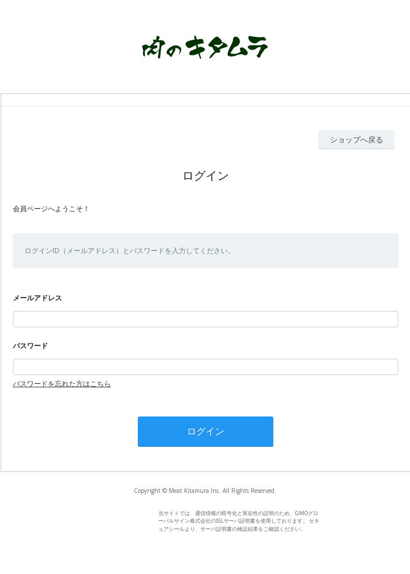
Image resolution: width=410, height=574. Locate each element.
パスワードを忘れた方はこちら (62, 383)
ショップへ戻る (356, 139)
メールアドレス (37, 298)
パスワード (30, 346)
